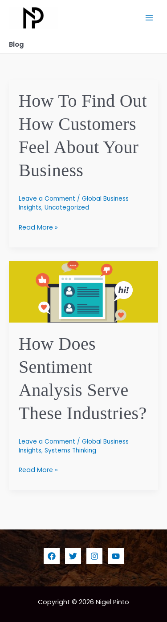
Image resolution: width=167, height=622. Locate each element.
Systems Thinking (70, 450)
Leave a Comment (47, 198)
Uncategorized (67, 207)
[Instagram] (94, 556)
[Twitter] (73, 556)
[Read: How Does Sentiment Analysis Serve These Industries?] (83, 291)
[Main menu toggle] (149, 18)
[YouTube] (116, 556)
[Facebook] (52, 556)
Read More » (38, 227)
